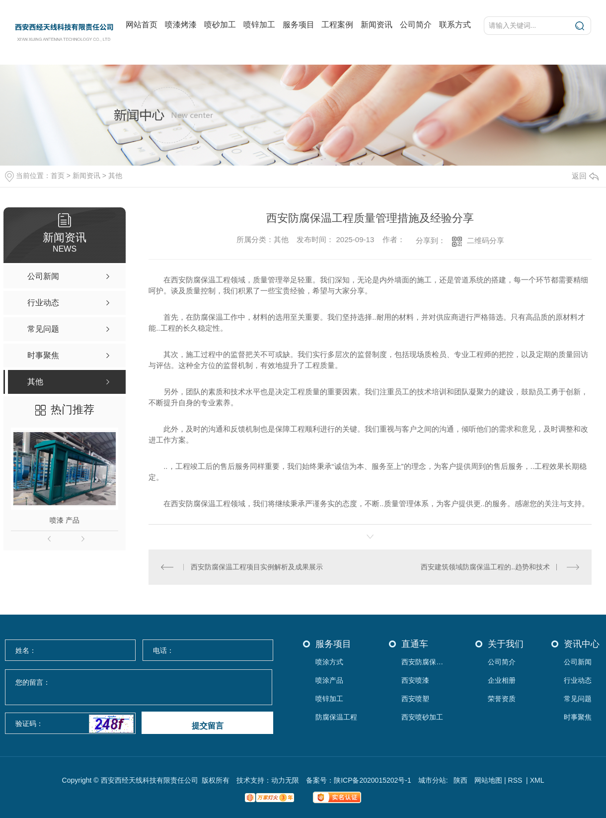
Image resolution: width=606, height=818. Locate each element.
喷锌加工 (259, 24)
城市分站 (432, 780)
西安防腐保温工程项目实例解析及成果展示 (257, 567)
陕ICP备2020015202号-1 (372, 780)
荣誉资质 (502, 699)
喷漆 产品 (64, 520)
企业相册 (502, 680)
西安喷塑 (415, 699)
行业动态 (578, 680)
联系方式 (455, 24)
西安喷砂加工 (422, 717)
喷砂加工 (220, 24)
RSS (516, 780)
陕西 (460, 780)
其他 (115, 176)
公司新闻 (578, 662)
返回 (585, 176)
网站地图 (488, 780)
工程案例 (337, 24)
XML (537, 780)
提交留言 (208, 726)
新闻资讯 (376, 24)
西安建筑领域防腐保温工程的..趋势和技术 (485, 567)
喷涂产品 (329, 680)
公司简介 (416, 24)
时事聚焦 (578, 717)
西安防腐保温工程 (425, 662)
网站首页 (141, 24)
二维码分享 (485, 240)
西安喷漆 (415, 680)
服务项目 (298, 24)
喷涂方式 (329, 662)
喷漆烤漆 (181, 24)
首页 (58, 176)
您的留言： (139, 688)
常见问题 (578, 699)
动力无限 (285, 780)
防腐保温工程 (336, 717)
